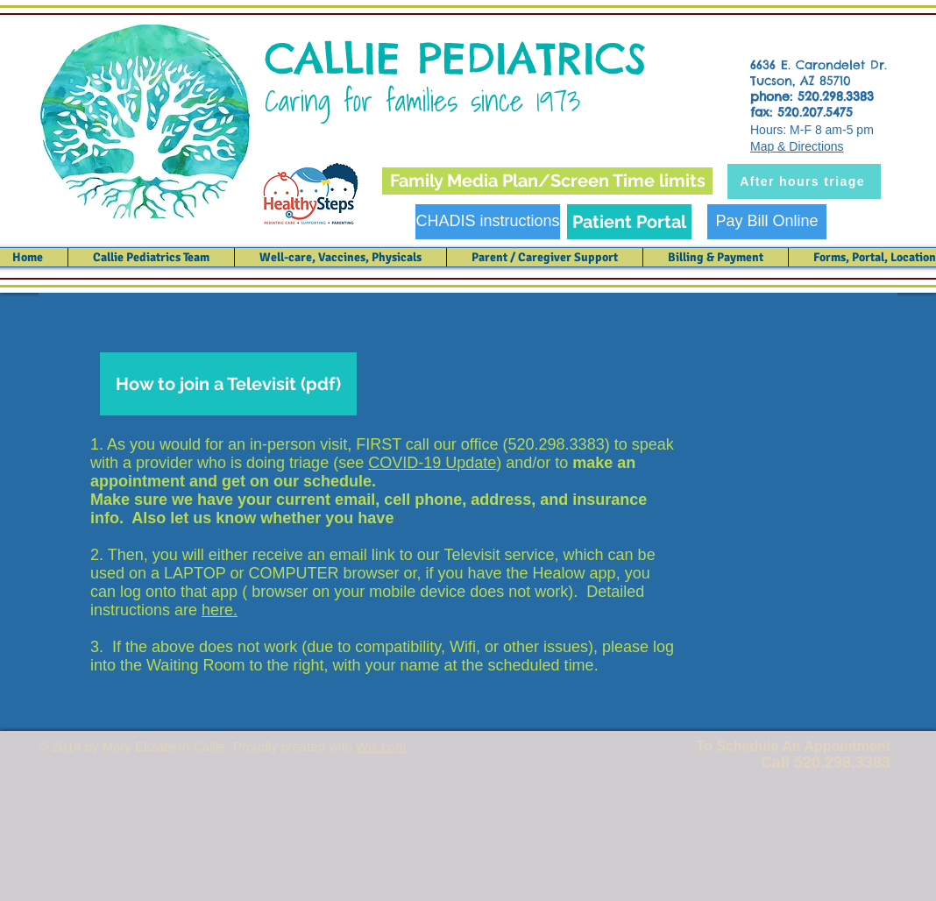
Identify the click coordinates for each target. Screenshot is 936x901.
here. (220, 610)
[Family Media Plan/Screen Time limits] (547, 181)
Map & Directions (797, 146)
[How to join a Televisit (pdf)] (228, 383)
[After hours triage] (804, 181)
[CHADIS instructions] (487, 221)
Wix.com (381, 746)
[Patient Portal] (629, 221)
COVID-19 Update (432, 463)
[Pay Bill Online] (766, 221)
